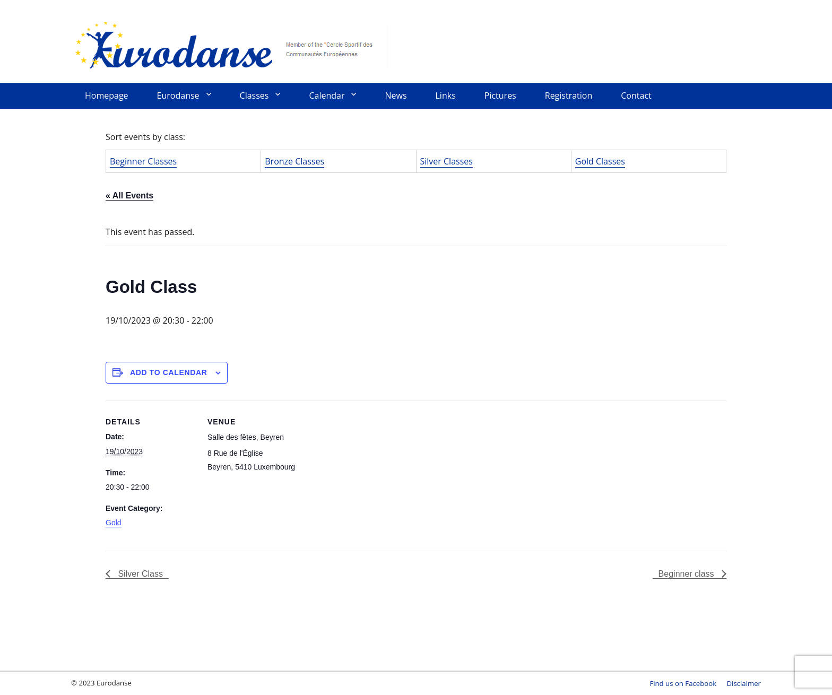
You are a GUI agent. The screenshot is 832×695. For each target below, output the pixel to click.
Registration (569, 95)
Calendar (326, 95)
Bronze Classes (294, 161)
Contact (636, 95)
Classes (254, 95)
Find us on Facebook (682, 683)
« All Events (129, 195)
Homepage (106, 95)
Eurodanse (230, 45)
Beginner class (687, 573)
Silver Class (139, 573)
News (395, 95)
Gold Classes (600, 161)
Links (446, 95)
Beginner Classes (143, 161)
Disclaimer (744, 683)
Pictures (500, 95)
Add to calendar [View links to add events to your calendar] (168, 372)
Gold (114, 522)
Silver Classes (446, 161)
